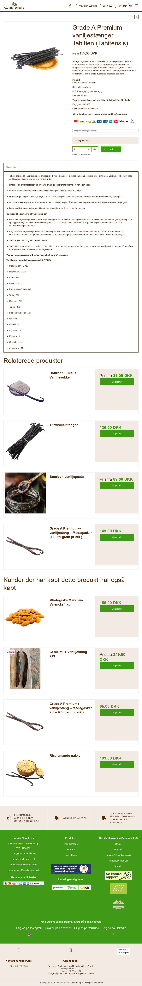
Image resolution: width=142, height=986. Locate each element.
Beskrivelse (11, 167)
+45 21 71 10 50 (20, 966)
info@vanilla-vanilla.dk (23, 853)
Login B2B (106, 6)
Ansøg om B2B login (86, 6)
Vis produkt (117, 382)
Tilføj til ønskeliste (81, 154)
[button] (132, 17)
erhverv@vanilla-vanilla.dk (23, 864)
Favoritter (121, 6)
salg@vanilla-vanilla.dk (23, 859)
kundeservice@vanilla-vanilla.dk (24, 870)
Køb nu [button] (108, 149)
